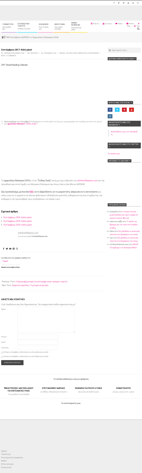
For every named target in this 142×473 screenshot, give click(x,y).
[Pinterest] (14, 249)
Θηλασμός (48, 53)
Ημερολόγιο (83, 53)
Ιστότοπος (5, 347)
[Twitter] (7, 249)
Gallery (69, 53)
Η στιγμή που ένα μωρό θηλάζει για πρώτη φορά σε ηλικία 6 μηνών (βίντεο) (124, 214)
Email (3, 342)
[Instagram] (17, 249)
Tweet (5, 261)
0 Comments (11, 55)
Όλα (54, 53)
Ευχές (75, 53)
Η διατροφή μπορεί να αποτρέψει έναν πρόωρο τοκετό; (41, 281)
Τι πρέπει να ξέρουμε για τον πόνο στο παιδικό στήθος (123, 224)
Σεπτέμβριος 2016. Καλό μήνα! (17, 217)
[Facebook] (4, 249)
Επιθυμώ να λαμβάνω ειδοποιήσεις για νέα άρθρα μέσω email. (26, 356)
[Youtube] (10, 249)
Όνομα (4, 337)
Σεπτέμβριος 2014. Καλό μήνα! (17, 224)
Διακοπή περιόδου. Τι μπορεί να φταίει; (30, 285)
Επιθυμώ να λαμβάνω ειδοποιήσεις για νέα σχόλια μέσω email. (26, 352)
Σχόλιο (3, 309)
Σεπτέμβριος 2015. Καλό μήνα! (17, 221)
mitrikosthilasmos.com (87, 180)
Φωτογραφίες (93, 53)
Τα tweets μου (114, 153)
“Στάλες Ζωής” (22, 124)
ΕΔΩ (31, 191)
